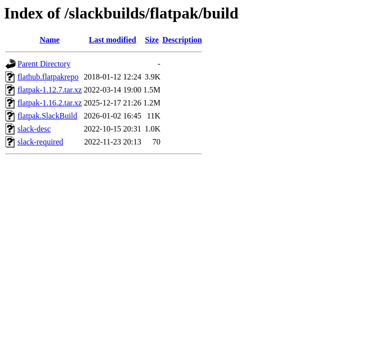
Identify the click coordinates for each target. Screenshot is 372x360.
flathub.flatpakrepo (47, 76)
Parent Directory (43, 64)
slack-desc (34, 128)
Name (49, 40)
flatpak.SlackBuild (47, 116)
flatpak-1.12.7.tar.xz (49, 90)
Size (152, 40)
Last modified (112, 40)
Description (182, 40)
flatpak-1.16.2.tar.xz (49, 102)
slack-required (40, 142)
